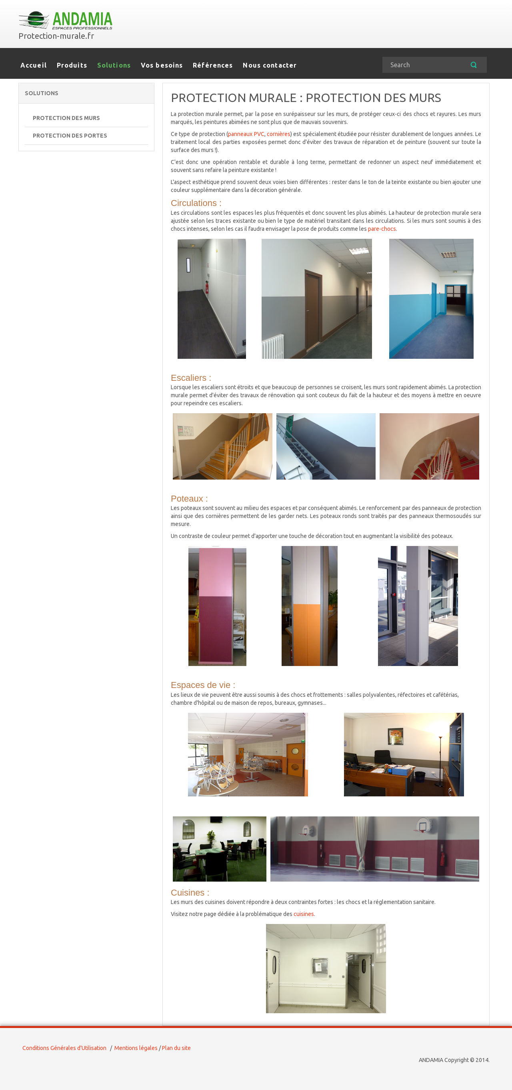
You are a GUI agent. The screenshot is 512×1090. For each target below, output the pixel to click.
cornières (278, 134)
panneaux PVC (246, 134)
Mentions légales (136, 1048)
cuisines (304, 914)
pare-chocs (382, 229)
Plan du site (176, 1048)
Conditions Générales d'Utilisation (64, 1048)
